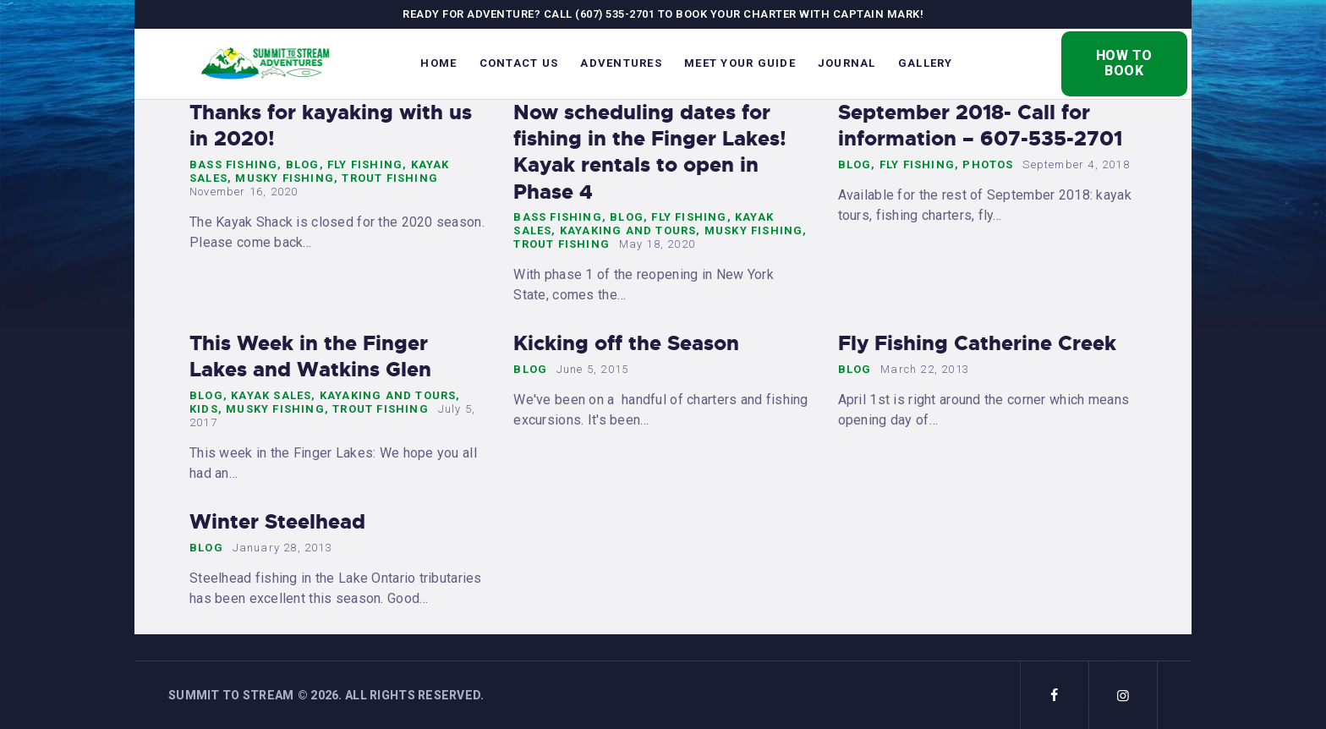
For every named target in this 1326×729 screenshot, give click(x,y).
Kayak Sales (271, 395)
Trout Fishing (390, 178)
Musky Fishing (284, 178)
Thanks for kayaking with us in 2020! (330, 126)
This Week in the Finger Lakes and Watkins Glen (310, 357)
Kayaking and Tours (628, 230)
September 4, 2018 (1075, 164)
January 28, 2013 (282, 547)
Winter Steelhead (277, 522)
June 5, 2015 (592, 369)
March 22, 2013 (924, 369)
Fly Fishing (365, 164)
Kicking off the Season (626, 344)
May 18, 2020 (657, 244)
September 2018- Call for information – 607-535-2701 (980, 126)
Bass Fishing (233, 164)
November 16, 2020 (243, 191)
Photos (987, 164)
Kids (203, 409)
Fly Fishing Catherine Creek (977, 344)
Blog (303, 164)
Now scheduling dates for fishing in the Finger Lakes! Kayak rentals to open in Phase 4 (649, 153)
